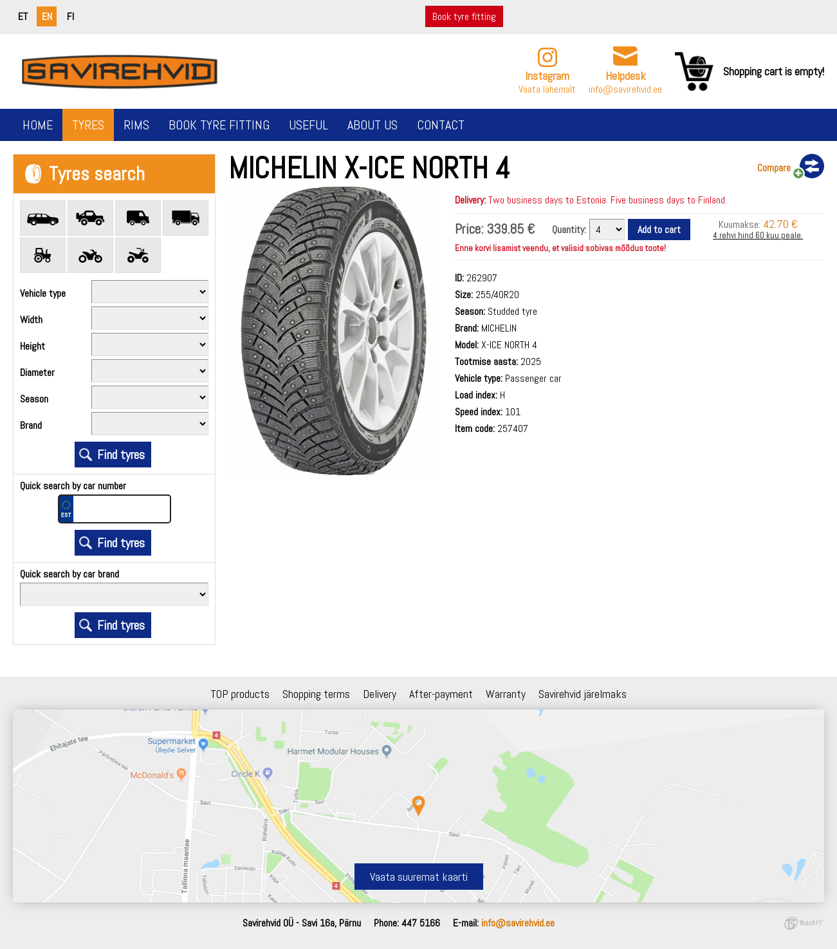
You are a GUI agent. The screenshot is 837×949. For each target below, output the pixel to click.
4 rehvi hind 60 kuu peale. (758, 235)
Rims (136, 125)
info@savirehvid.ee (625, 89)
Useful (308, 125)
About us (372, 125)
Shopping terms (316, 693)
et (23, 16)
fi (70, 16)
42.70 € (780, 223)
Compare (774, 167)
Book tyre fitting (464, 16)
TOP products (240, 693)
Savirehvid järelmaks (582, 693)
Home (38, 125)
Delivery (379, 693)
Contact (440, 125)
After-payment (441, 693)
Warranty (506, 693)
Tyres (88, 125)
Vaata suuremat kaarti (419, 876)
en (47, 16)
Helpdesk (625, 75)
